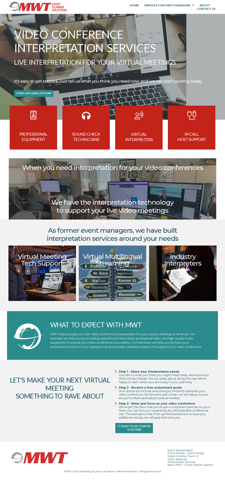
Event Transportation (180, 453)
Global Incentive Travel (183, 459)
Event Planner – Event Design (186, 456)
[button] (37, 94)
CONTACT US (206, 8)
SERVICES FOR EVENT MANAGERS (169, 5)
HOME (134, 5)
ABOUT (205, 5)
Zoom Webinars (177, 462)
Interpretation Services (181, 465)
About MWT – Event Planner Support (190, 467)
